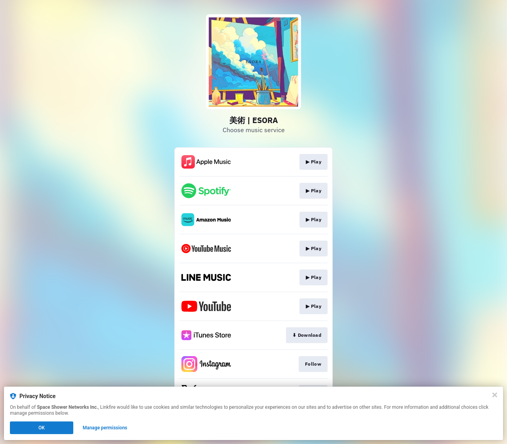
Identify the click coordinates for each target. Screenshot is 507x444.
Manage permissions (105, 428)
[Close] (494, 395)
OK (41, 428)
